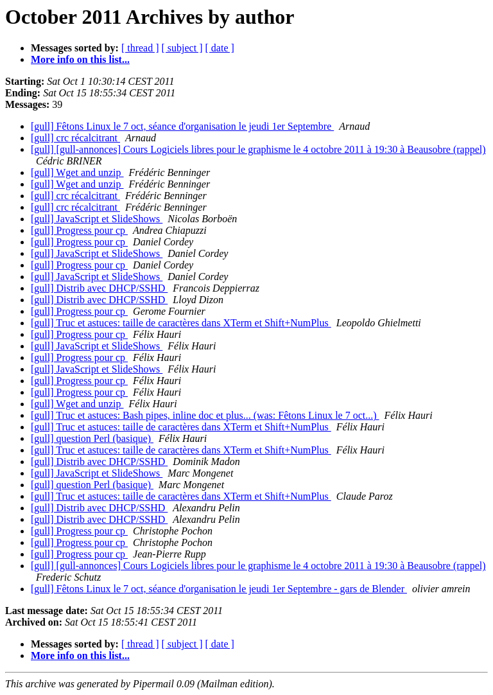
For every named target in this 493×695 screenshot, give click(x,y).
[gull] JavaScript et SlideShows (96, 218)
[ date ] (219, 47)
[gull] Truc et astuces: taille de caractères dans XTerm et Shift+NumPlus (181, 322)
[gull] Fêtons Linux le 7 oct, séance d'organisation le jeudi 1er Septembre (182, 126)
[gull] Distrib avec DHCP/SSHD (99, 288)
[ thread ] (140, 47)
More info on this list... (80, 59)
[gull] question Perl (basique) (92, 438)
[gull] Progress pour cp (79, 230)
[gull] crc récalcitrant (75, 137)
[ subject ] (182, 47)
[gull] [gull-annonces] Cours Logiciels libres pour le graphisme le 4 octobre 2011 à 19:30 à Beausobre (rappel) (258, 149)
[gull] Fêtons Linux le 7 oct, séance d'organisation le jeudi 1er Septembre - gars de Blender (219, 588)
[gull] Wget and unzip (77, 172)
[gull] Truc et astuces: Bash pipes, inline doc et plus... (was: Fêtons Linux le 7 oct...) (205, 415)
